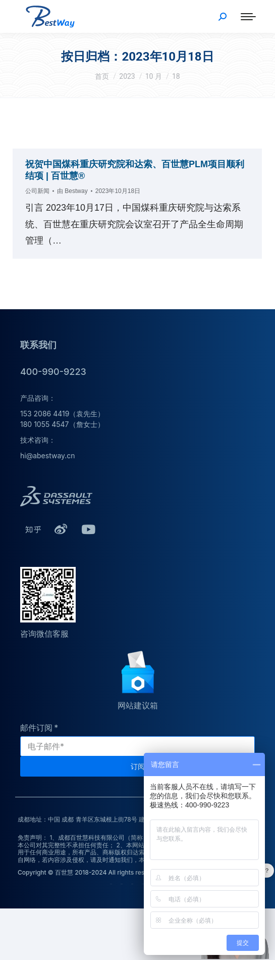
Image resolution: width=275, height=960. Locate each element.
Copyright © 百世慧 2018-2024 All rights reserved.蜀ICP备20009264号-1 (122, 872)
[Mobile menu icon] (248, 17)
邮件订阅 (36, 728)
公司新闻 (37, 191)
